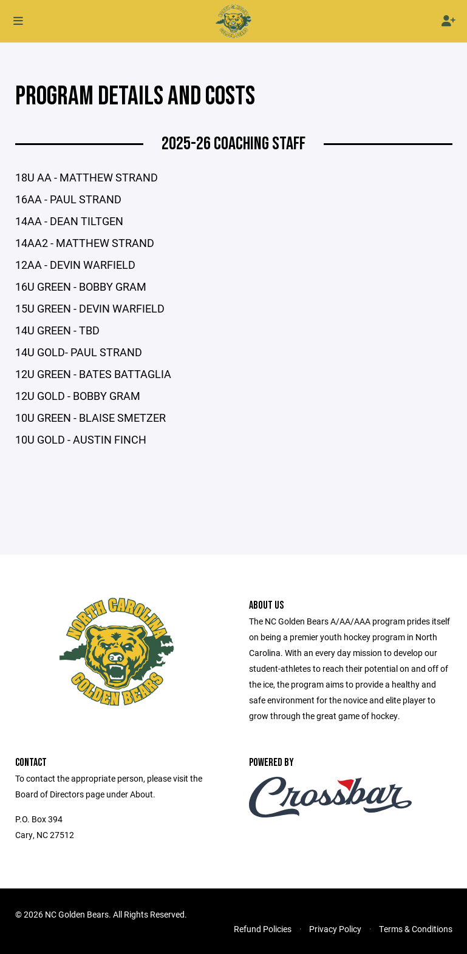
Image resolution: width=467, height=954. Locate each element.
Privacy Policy (335, 929)
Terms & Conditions (415, 929)
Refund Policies (262, 929)
